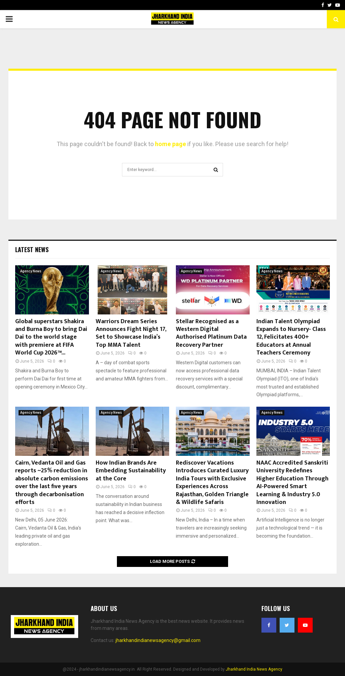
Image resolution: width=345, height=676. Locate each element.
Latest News (32, 249)
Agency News (30, 271)
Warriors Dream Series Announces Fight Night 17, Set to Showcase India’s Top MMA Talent (131, 333)
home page (170, 143)
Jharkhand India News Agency (254, 669)
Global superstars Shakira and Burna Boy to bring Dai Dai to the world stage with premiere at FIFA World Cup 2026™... (51, 337)
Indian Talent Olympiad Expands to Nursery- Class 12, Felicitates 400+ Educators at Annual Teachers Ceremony (291, 337)
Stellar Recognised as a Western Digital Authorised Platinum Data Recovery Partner (211, 333)
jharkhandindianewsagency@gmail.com (158, 640)
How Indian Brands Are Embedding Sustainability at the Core (131, 471)
